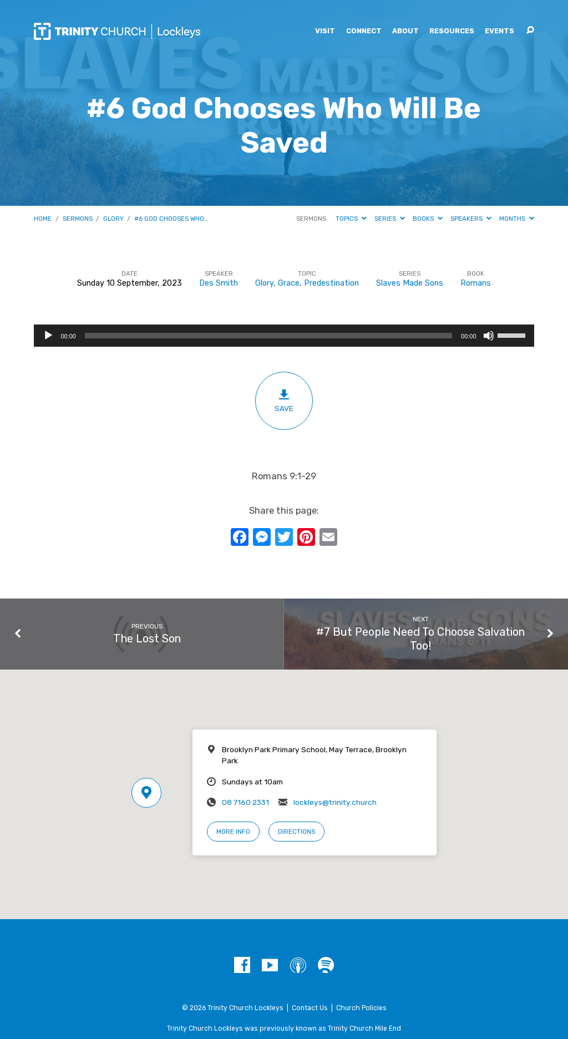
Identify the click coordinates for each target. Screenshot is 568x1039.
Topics (351, 218)
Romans (475, 283)
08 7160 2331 (245, 802)
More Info (233, 831)
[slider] (268, 335)
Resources (451, 31)
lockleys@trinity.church (335, 802)
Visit (325, 31)
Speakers (470, 218)
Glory (113, 218)
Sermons (78, 218)
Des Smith (218, 283)
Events (499, 31)
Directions (296, 831)
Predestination (331, 283)
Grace (289, 283)
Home (43, 218)
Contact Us (310, 1008)
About (405, 31)
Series (389, 218)
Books (428, 218)
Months (516, 218)
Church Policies (361, 1008)
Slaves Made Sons (409, 283)
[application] (284, 336)
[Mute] (488, 335)
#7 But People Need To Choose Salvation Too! (420, 639)
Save (284, 400)
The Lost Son (147, 638)
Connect (364, 31)
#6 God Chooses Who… (171, 218)
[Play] (48, 335)
